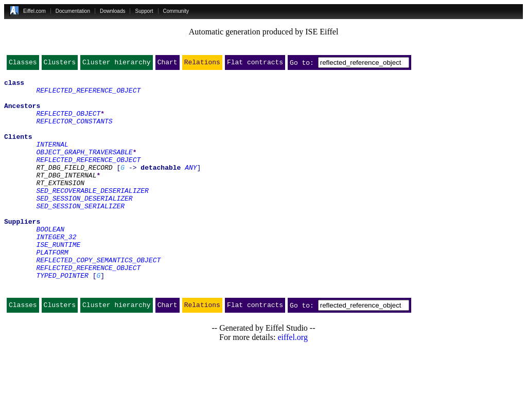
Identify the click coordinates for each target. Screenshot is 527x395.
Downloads (112, 11)
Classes (23, 64)
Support (144, 11)
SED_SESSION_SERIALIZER (80, 233)
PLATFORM (52, 289)
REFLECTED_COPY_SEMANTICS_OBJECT (98, 298)
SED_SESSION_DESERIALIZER (84, 224)
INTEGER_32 (56, 270)
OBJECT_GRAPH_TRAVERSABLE (84, 168)
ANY (191, 187)
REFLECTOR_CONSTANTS (74, 131)
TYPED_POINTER (62, 316)
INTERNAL (52, 159)
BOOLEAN (50, 261)
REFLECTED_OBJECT (68, 122)
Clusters (60, 64)
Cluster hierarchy (116, 64)
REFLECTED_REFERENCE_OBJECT (88, 94)
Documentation (73, 11)
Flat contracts (255, 64)
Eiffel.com (34, 11)
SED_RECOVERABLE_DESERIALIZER (92, 215)
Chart (167, 64)
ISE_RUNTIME (58, 279)
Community (176, 11)
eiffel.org (292, 382)
